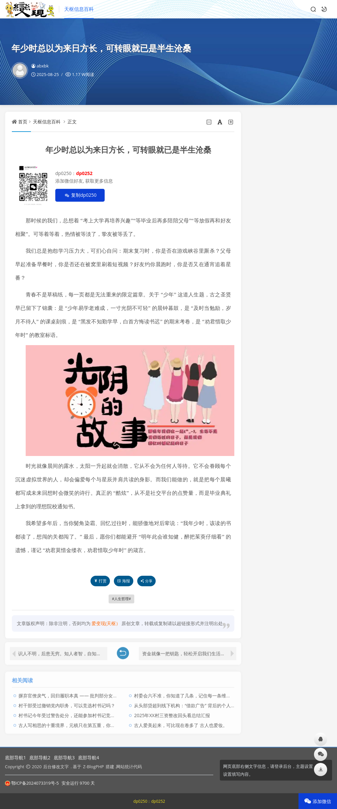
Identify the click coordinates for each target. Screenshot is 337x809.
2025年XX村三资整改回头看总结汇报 (172, 713)
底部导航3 (64, 757)
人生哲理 (121, 598)
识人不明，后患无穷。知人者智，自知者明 (62, 651)
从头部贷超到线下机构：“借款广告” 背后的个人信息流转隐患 (196, 703)
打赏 (100, 581)
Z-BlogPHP (93, 767)
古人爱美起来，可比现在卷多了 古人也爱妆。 (180, 723)
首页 (22, 121)
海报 (123, 581)
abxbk (40, 66)
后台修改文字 (56, 767)
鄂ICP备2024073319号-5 (32, 783)
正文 (72, 121)
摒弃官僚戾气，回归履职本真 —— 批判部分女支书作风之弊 (79, 693)
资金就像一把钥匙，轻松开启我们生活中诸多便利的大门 (189, 651)
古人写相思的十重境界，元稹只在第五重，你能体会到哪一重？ (82, 723)
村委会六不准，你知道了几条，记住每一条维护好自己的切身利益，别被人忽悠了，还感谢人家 (230, 693)
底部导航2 (39, 757)
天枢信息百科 (79, 9)
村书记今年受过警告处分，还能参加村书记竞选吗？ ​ (72, 713)
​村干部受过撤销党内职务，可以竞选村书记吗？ (66, 703)
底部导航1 (15, 757)
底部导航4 (88, 757)
